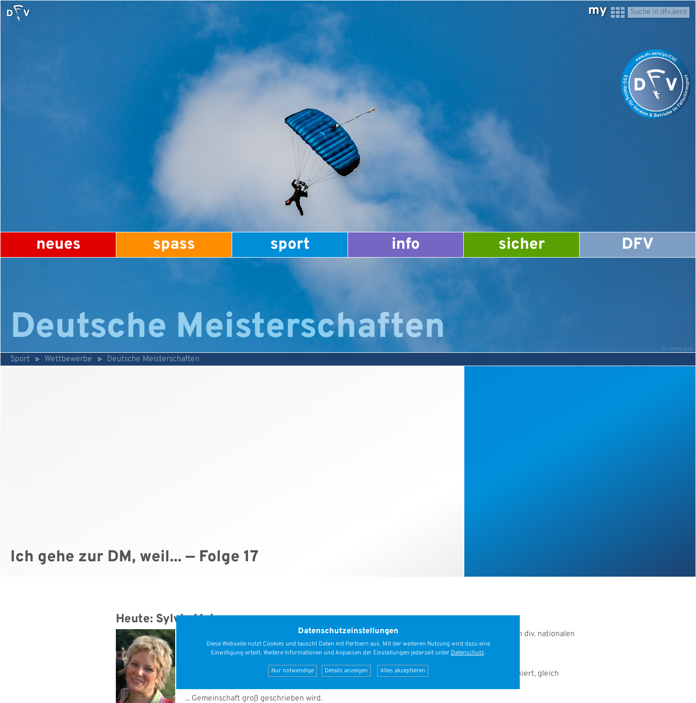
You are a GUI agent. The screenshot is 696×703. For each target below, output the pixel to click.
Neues (58, 245)
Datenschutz (467, 653)
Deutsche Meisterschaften (153, 359)
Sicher (521, 245)
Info (406, 245)
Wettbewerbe (68, 359)
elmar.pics (681, 349)
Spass (174, 245)
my (597, 10)
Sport (290, 245)
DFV (637, 245)
